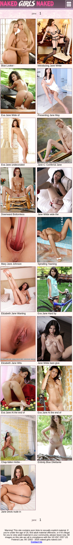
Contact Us (36, 542)
